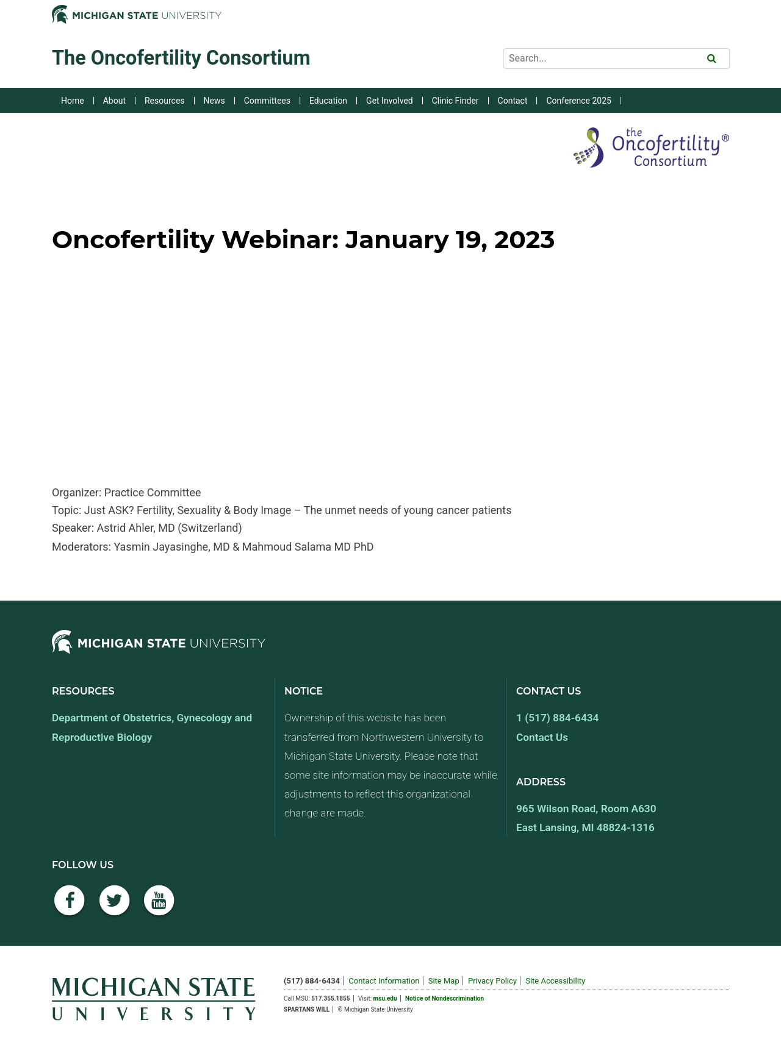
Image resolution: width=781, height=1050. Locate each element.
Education (328, 100)
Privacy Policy (492, 980)
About (114, 100)
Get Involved (389, 100)
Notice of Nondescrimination (444, 998)
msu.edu (385, 998)
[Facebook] (69, 907)
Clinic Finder (455, 100)
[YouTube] (159, 907)
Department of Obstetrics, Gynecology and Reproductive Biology (152, 727)
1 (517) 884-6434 (557, 718)
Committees (267, 100)
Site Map (443, 980)
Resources (165, 100)
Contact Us (542, 737)
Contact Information (383, 980)
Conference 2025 (578, 100)
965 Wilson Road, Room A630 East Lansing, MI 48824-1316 (586, 818)
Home (72, 100)
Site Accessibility (555, 980)
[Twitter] (114, 907)
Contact (513, 100)
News (214, 100)
